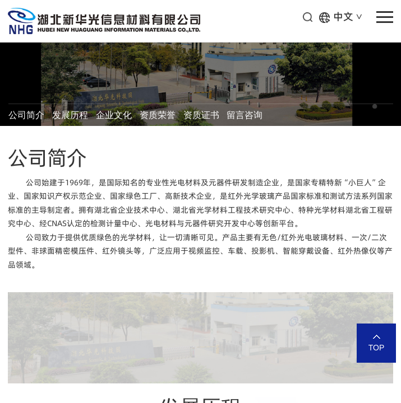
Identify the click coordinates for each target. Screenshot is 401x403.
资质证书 (201, 115)
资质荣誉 (158, 115)
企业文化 (114, 115)
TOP (376, 347)
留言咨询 (244, 115)
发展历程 (70, 115)
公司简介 (26, 115)
